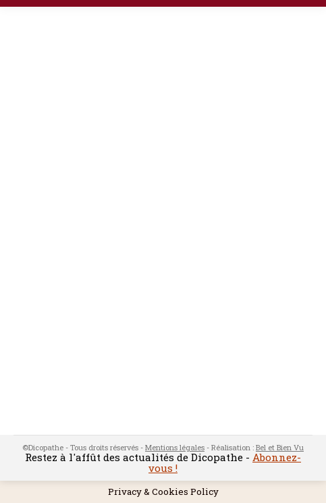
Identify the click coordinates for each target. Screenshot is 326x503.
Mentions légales (175, 447)
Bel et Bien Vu (280, 447)
